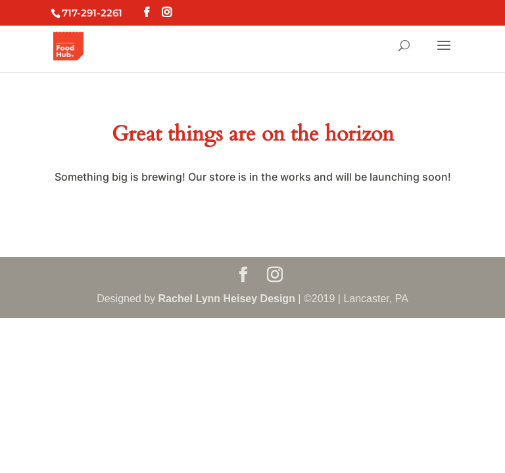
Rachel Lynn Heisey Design (226, 298)
